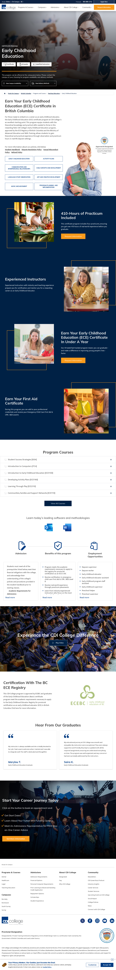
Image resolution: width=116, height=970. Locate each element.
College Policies (93, 902)
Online (8, 2)
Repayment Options (37, 894)
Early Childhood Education (69, 93)
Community (86, 7)
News (90, 906)
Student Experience (37, 901)
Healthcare (5, 880)
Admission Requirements (38, 877)
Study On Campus (13, 93)
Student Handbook (12, 149)
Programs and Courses (39, 93)
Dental (4, 877)
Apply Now (104, 2)
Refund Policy (16, 152)
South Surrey (6, 906)
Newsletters (92, 877)
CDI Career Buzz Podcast (96, 880)
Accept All (107, 965)
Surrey (4, 910)
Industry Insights (93, 884)
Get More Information (16, 839)
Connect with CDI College (96, 909)
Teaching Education (54, 93)
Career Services (93, 888)
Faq (60, 880)
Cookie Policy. (47, 967)
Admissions (55, 7)
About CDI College (70, 7)
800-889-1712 (87, 2)
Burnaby (4, 899)
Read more (10, 597)
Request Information (104, 7)
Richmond (5, 903)
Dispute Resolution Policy (32, 149)
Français (78, 2)
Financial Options (36, 880)
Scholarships (34, 897)
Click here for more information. (24, 708)
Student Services (93, 891)
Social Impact (92, 899)
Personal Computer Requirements (41, 884)
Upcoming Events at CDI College (98, 895)
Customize (92, 965)
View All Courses (58, 503)
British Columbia (26, 93)
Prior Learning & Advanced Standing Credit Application (42, 889)
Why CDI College (64, 884)
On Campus (15, 2)
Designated (63, 877)
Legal (3, 884)
